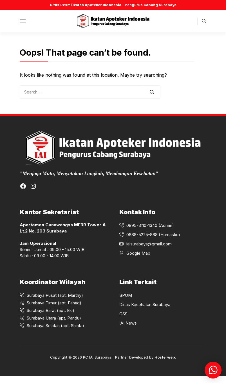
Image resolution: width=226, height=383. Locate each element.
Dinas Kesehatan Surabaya (144, 304)
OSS (123, 313)
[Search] (152, 92)
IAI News (128, 323)
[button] (204, 21)
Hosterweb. (165, 357)
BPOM (125, 295)
